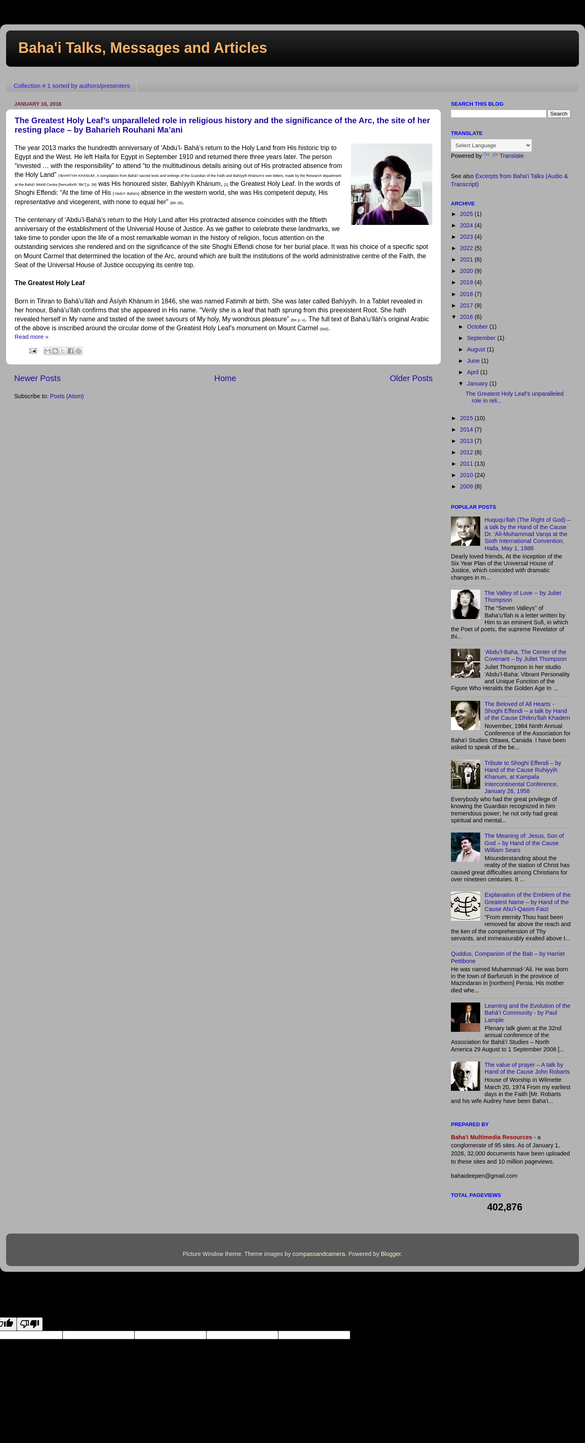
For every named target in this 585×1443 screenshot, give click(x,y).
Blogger (391, 1254)
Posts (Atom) (67, 396)
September (482, 338)
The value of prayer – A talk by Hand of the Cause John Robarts (527, 1068)
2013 (467, 441)
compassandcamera (318, 1254)
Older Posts (411, 378)
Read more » (31, 337)
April (474, 372)
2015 (467, 418)
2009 (467, 486)
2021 (467, 259)
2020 (467, 271)
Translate (503, 156)
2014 (467, 429)
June (474, 360)
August (477, 349)
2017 (467, 305)
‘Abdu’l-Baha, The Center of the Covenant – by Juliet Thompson (526, 655)
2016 (467, 317)
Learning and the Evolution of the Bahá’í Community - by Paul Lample (527, 1013)
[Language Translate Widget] (491, 145)
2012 (467, 452)
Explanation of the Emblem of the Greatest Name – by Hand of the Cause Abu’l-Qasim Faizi (528, 902)
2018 (467, 294)
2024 (467, 225)
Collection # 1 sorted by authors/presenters (72, 85)
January (478, 383)
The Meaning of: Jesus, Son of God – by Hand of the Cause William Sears (524, 843)
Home (225, 378)
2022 (467, 248)
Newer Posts (37, 378)
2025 (467, 214)
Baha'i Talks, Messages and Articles (142, 47)
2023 (467, 236)
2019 (467, 282)
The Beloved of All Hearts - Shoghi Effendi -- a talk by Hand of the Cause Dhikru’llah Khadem (527, 711)
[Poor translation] (30, 1324)
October (478, 326)
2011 (467, 463)
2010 (467, 475)
